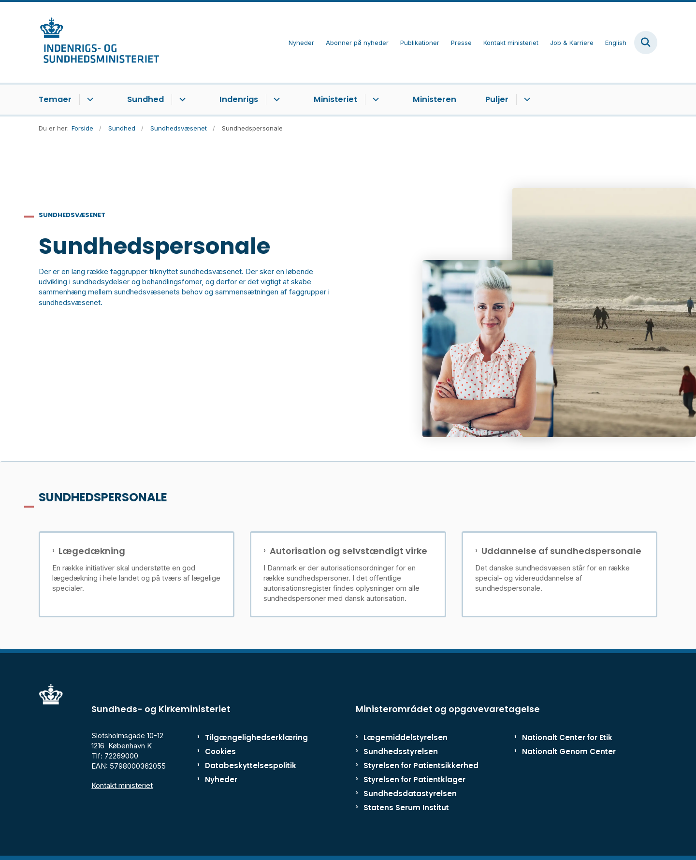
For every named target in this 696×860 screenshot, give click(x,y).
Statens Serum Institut (406, 807)
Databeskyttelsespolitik (246, 765)
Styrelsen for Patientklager (414, 779)
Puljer (496, 99)
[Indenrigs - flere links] (275, 99)
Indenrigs (238, 99)
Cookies (220, 751)
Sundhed (145, 99)
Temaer (55, 99)
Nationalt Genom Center (569, 751)
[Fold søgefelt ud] (645, 42)
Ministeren (434, 99)
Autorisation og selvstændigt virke (348, 551)
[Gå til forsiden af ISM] (99, 42)
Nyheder (221, 779)
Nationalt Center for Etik (567, 737)
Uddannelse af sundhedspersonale (561, 551)
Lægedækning (91, 551)
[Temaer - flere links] (88, 99)
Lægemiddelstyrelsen (405, 737)
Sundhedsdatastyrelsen (410, 793)
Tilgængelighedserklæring (246, 737)
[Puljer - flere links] (525, 99)
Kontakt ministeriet (122, 785)
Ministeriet (335, 99)
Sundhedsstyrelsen (400, 751)
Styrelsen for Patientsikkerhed (420, 765)
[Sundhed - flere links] (181, 99)
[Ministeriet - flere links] (374, 99)
